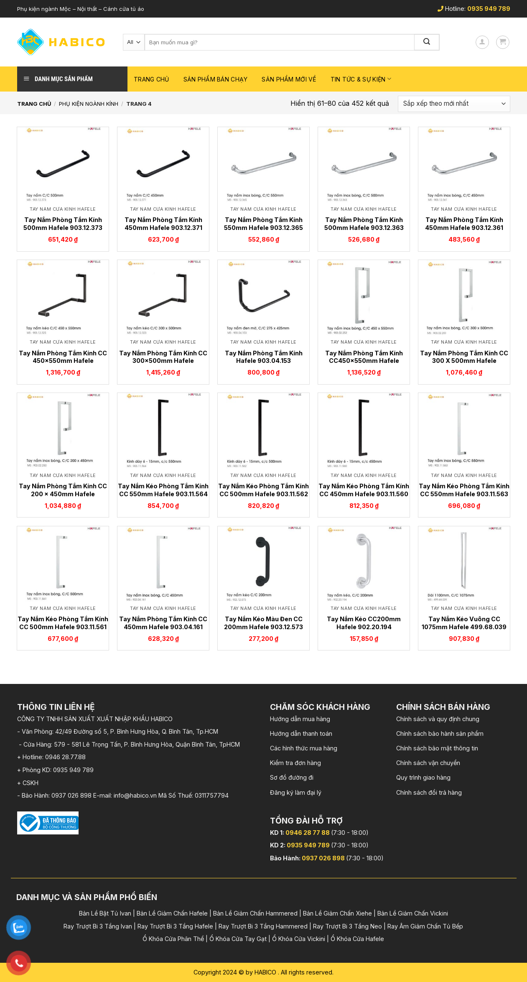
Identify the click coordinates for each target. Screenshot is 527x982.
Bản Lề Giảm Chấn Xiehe (337, 913)
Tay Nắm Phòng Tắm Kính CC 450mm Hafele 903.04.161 (163, 622)
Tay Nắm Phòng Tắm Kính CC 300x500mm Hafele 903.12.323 (163, 360)
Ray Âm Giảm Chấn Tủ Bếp (425, 926)
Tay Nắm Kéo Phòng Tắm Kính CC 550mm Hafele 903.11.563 (464, 489)
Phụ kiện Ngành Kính (88, 103)
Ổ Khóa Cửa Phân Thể (173, 938)
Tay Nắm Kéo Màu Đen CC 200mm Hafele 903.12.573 (263, 622)
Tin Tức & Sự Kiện (361, 79)
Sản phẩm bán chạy (215, 79)
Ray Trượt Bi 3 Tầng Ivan (98, 926)
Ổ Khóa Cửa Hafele (357, 938)
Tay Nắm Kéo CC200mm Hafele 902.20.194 (364, 622)
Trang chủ (151, 79)
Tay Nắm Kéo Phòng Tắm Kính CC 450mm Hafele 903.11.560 (363, 489)
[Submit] (427, 42)
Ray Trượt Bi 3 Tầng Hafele (175, 926)
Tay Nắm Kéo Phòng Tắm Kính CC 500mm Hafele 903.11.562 (263, 489)
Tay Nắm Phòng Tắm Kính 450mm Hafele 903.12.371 (163, 223)
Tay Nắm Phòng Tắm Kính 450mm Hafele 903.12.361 (464, 223)
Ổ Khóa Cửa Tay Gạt (238, 938)
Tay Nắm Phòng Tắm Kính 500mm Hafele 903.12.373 (62, 223)
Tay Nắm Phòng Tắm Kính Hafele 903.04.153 (264, 357)
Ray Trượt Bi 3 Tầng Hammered (263, 926)
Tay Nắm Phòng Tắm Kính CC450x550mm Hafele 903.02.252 (364, 360)
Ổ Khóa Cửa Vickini (298, 938)
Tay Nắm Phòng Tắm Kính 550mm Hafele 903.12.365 (263, 223)
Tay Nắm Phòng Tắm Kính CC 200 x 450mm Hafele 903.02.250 (63, 493)
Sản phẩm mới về (289, 79)
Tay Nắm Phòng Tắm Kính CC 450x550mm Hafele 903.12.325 (63, 360)
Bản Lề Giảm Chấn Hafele (172, 913)
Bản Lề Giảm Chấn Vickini (412, 913)
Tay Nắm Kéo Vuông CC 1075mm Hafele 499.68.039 (464, 622)
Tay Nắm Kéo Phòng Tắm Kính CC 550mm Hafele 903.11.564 (163, 489)
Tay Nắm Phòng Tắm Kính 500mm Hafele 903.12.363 (364, 223)
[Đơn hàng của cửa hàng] (454, 104)
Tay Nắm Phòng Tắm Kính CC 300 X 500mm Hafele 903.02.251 (464, 360)
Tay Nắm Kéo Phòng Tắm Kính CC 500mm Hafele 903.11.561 (63, 622)
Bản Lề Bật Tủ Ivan (105, 913)
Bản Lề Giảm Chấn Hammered (255, 913)
